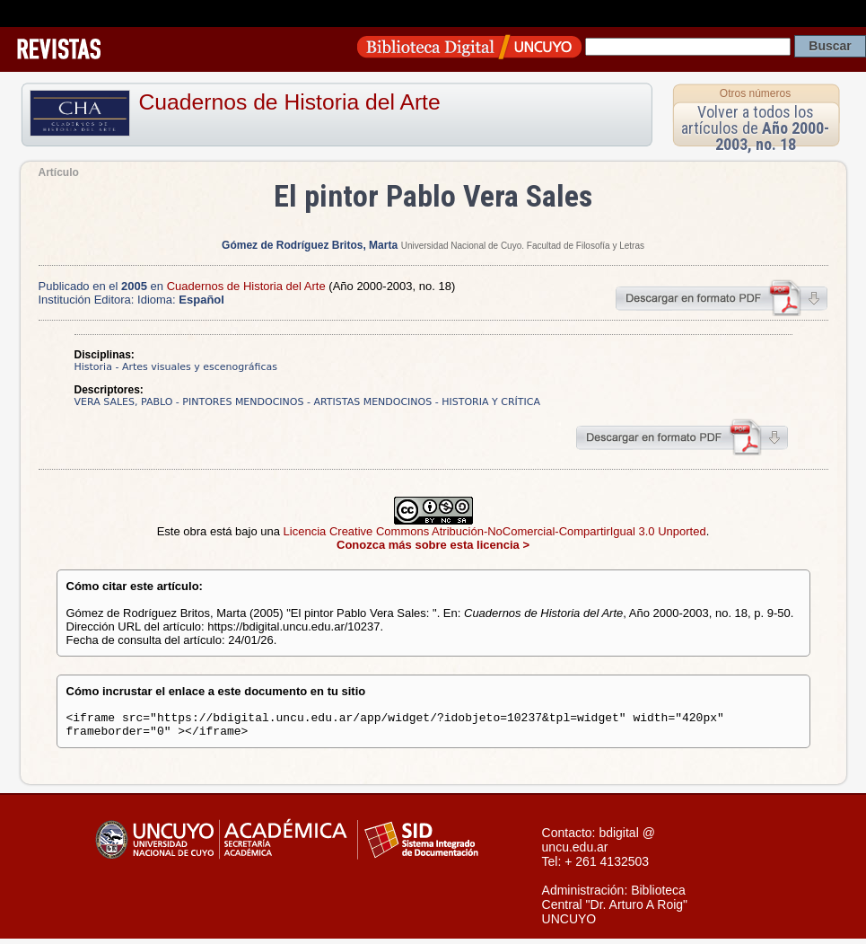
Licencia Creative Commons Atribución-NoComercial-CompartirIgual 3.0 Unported (495, 531)
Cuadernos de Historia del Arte (290, 102)
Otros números (755, 93)
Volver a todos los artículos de (755, 128)
